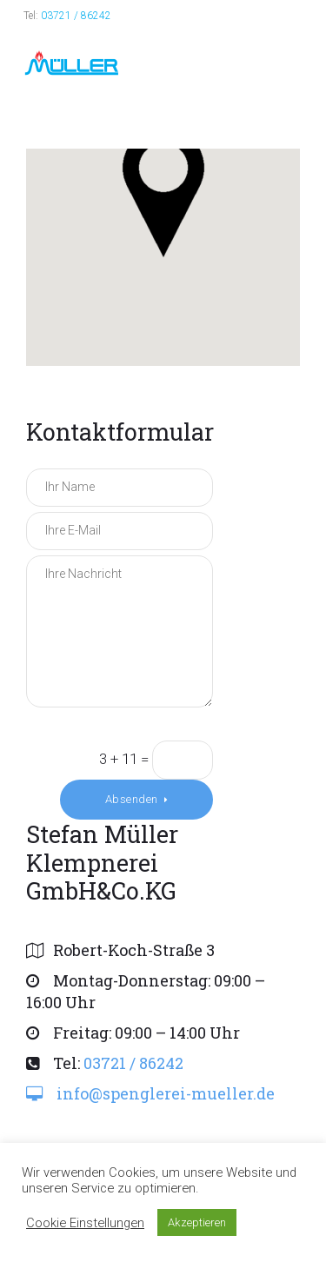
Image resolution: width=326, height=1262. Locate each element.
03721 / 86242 (76, 16)
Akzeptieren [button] (197, 1222)
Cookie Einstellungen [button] (85, 1223)
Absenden (131, 799)
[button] (163, 192)
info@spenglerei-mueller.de (166, 1093)
